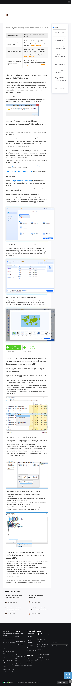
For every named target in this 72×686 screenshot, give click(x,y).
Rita (7, 17)
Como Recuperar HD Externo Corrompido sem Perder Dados (60, 64)
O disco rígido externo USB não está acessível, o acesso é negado (24, 166)
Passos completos (36, 45)
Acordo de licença (31, 647)
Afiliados (39, 652)
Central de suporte (19, 633)
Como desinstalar (31, 633)
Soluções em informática (9, 671)
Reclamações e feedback (43, 659)
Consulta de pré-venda (20, 641)
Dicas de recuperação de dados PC (9, 634)
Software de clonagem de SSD (8, 661)
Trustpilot (53, 641)
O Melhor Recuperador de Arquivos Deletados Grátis (60, 56)
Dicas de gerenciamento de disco (8, 652)
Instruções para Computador (35, 17)
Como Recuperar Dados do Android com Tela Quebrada (60, 48)
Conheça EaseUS (41, 641)
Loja (28, 658)
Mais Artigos (9, 19)
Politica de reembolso (29, 637)
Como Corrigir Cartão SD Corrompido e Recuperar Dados (60, 40)
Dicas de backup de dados (7, 647)
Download (17, 636)
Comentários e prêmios (42, 644)
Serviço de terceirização (30, 666)
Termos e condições (31, 650)
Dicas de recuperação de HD (9, 643)
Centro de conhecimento (8, 669)
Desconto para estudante (43, 654)
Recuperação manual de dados (32, 661)
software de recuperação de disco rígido (21, 180)
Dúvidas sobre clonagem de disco (20, 659)
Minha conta (40, 657)
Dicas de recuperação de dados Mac (9, 639)
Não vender (30, 645)
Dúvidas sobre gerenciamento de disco (20, 664)
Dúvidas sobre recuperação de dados (20, 655)
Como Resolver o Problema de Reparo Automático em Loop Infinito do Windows (13, 609)
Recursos (6, 631)
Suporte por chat (18, 638)
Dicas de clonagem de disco (8, 656)
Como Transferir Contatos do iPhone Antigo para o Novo (59, 88)
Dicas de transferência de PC (8, 665)
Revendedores (40, 649)
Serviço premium (19, 644)
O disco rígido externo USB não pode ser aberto (19, 171)
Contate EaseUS (41, 646)
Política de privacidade (30, 641)
